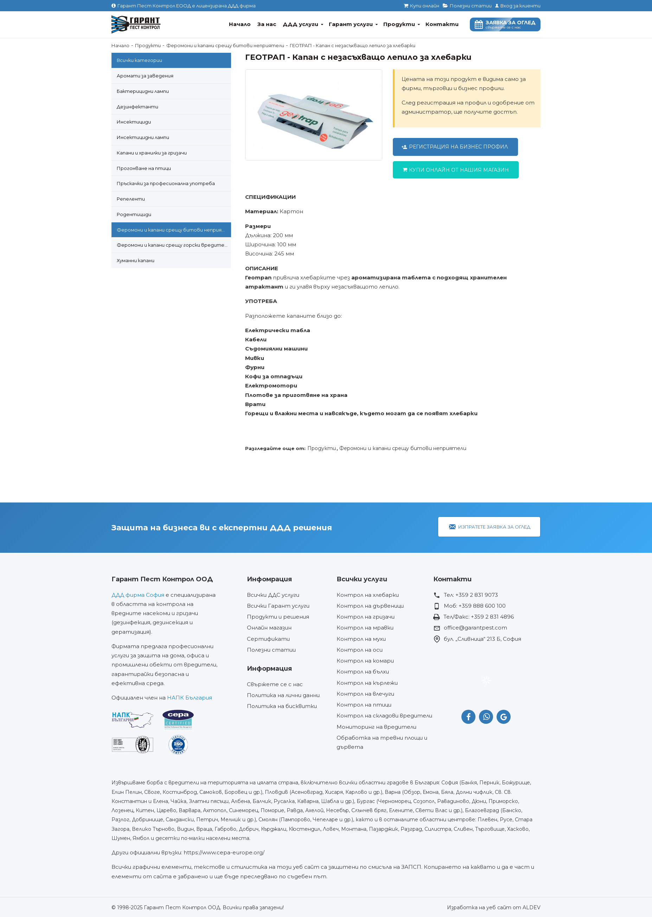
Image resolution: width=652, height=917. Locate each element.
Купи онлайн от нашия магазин (459, 170)
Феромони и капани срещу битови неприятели (225, 45)
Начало (120, 45)
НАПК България (189, 697)
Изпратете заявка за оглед (494, 527)
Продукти (148, 45)
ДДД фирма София (137, 595)
